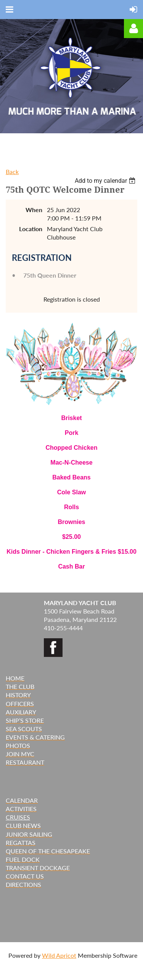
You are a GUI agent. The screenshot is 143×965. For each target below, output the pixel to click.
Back (12, 171)
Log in (133, 28)
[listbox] (106, 180)
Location (30, 228)
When (34, 209)
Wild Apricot (59, 955)
